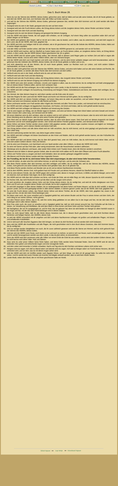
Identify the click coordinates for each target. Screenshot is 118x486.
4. (6, 28)
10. (5, 49)
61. (5, 224)
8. (6, 40)
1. (6, 17)
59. (5, 217)
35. (5, 135)
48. (5, 173)
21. (5, 87)
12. (5, 56)
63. (5, 233)
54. (5, 195)
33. (5, 128)
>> (87, 6)
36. (5, 140)
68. (5, 253)
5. (6, 31)
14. (5, 64)
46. (5, 168)
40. (5, 151)
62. (5, 229)
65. (5, 242)
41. (5, 154)
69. (5, 258)
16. (5, 73)
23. (5, 94)
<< (83, 6)
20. (5, 83)
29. (5, 111)
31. (5, 120)
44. (5, 161)
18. (5, 78)
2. (6, 21)
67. (5, 249)
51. (5, 182)
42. (5, 156)
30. (5, 115)
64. (5, 237)
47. (5, 170)
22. (5, 90)
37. (5, 144)
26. (5, 104)
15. (5, 69)
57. (5, 209)
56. (5, 204)
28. (5, 108)
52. (5, 187)
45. (5, 164)
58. (5, 213)
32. (5, 124)
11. (5, 51)
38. (5, 147)
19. (5, 81)
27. (5, 106)
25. (5, 99)
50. (5, 180)
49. (5, 177)
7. (6, 36)
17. (5, 76)
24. (5, 97)
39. (5, 149)
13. (5, 60)
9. (6, 44)
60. (5, 222)
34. (5, 133)
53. (5, 191)
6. (6, 33)
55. (5, 200)
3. (6, 26)
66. (5, 246)
